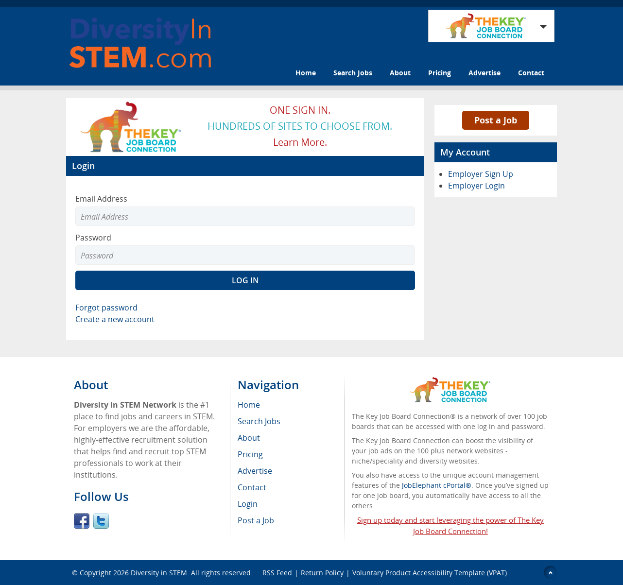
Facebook (81, 521)
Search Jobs (352, 72)
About (400, 72)
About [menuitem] (249, 437)
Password (93, 237)
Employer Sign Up (480, 174)
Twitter (101, 521)
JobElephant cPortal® (436, 485)
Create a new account (115, 319)
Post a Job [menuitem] (256, 520)
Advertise (484, 72)
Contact (531, 72)
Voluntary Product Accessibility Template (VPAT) (429, 572)
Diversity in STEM (159, 572)
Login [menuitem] (248, 504)
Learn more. (300, 142)
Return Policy (322, 572)
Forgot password (106, 307)
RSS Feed (277, 572)
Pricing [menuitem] (250, 454)
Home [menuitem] (249, 404)
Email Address (101, 198)
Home (305, 72)
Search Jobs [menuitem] (259, 421)
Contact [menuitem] (252, 487)
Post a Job (495, 120)
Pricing (439, 72)
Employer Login (476, 185)
